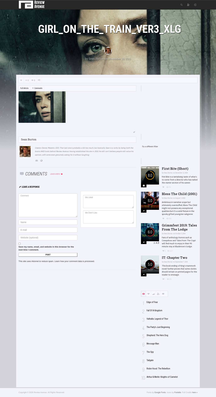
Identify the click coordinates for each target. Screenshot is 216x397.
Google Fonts (160, 392)
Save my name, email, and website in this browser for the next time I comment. (46, 248)
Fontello (177, 392)
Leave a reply (56, 174)
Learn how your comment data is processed (74, 261)
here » (194, 392)
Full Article (24, 88)
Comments (37, 88)
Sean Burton (96, 58)
